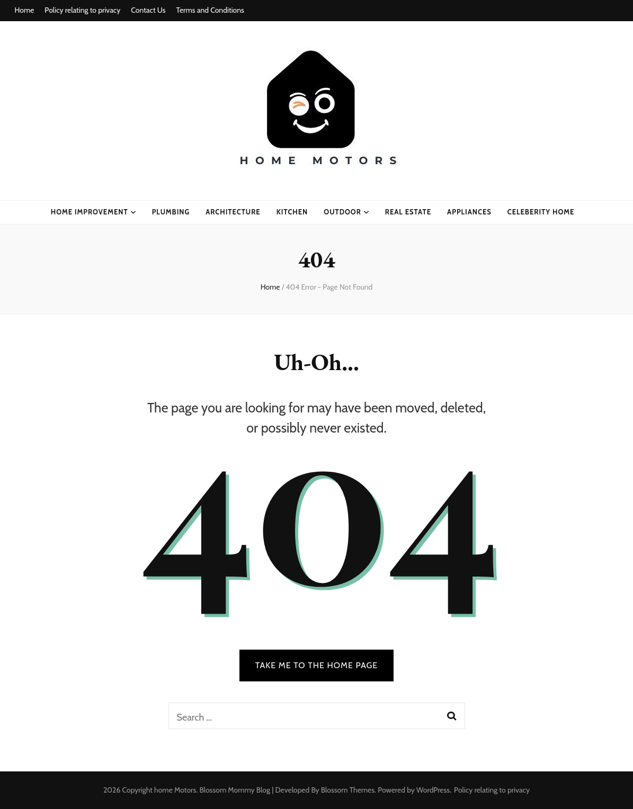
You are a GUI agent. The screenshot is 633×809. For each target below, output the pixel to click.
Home (24, 10)
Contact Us (148, 10)
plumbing (171, 212)
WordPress (433, 790)
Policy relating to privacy (82, 10)
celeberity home (541, 212)
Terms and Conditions (210, 10)
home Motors (175, 790)
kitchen (292, 212)
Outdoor (342, 212)
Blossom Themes (348, 790)
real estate (408, 212)
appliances (469, 212)
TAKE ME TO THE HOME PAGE (316, 665)
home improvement (89, 212)
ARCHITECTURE (233, 212)
